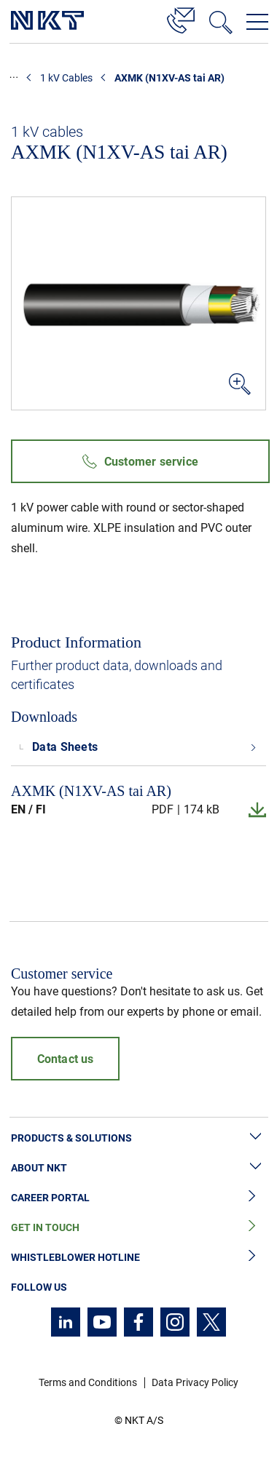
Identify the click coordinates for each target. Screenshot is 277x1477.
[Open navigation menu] (257, 22)
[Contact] (181, 18)
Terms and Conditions (88, 1382)
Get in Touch (138, 1228)
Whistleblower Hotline (138, 1257)
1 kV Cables (66, 78)
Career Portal (138, 1198)
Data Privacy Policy (195, 1382)
